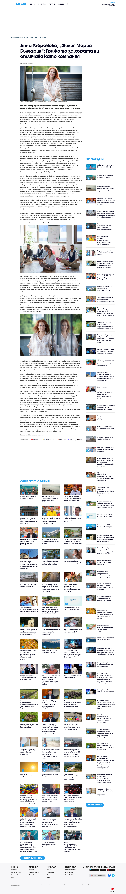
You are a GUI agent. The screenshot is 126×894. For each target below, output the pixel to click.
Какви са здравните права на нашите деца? (72, 562)
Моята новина (15, 875)
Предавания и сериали (36, 875)
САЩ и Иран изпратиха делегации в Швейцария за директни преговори (105, 351)
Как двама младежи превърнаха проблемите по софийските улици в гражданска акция (73, 726)
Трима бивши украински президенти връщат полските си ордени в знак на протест (105, 550)
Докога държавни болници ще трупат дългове (49, 844)
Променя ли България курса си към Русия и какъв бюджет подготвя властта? (29, 520)
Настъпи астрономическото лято (27, 775)
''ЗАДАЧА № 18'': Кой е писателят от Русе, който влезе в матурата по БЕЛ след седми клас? (50, 822)
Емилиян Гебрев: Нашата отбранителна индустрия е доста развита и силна (51, 520)
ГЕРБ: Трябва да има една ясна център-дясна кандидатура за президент (51, 631)
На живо (61, 4)
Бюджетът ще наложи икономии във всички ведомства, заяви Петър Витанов (28, 542)
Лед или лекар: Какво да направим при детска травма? (105, 449)
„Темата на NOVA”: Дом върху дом (50, 775)
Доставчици (52, 884)
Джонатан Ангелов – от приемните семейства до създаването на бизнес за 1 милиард (105, 264)
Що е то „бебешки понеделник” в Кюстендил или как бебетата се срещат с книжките (72, 588)
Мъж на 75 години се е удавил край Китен (28, 585)
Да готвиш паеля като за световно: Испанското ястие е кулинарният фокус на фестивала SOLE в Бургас (28, 655)
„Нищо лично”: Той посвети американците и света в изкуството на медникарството (29, 610)
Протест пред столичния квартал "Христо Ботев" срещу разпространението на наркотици (29, 564)
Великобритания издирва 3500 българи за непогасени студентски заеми (105, 628)
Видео (13, 877)
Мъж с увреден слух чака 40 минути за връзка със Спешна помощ (73, 630)
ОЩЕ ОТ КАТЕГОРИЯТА (33, 858)
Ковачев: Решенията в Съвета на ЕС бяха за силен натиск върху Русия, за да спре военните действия (28, 822)
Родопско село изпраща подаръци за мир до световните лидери (50, 562)
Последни (14, 869)
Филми (49, 877)
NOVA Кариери (69, 872)
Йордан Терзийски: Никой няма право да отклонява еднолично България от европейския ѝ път (73, 822)
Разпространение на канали (33, 884)
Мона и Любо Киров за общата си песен (28, 497)
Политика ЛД (80, 884)
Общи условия (65, 884)
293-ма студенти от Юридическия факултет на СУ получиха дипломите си (73, 798)
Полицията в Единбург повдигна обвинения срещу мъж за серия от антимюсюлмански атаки (105, 338)
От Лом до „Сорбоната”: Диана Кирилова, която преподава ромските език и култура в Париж (105, 311)
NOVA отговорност (70, 869)
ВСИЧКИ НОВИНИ (95, 805)
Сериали (49, 875)
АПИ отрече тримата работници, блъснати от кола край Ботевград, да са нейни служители (50, 588)
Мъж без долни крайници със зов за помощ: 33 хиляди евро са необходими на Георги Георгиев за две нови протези (51, 680)
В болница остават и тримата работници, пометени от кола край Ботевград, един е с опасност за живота (72, 752)
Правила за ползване (88, 884)
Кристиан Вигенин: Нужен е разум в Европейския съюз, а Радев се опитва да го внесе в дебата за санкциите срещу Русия (29, 847)
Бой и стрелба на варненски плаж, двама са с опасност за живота (50, 499)
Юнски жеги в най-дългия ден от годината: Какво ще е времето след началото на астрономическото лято (51, 753)
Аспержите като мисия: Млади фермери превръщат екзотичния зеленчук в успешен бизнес (29, 704)
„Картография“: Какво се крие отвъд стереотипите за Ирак (106, 299)
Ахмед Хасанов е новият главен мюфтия (72, 676)
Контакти (58, 884)
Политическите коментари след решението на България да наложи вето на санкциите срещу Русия (29, 799)
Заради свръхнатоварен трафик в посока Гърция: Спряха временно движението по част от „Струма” (73, 847)
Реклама (13, 884)
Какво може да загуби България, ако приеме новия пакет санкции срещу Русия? (50, 798)
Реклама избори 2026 (20, 884)
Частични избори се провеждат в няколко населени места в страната (28, 751)
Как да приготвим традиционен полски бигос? (104, 418)
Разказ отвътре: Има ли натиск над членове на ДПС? (72, 519)
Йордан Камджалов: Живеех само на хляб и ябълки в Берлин (28, 677)
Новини (32, 4)
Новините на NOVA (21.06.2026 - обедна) (104, 525)
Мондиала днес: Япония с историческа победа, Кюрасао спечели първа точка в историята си (106, 214)
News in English (69, 875)
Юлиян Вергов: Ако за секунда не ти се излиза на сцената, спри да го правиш (72, 499)
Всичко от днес (16, 872)
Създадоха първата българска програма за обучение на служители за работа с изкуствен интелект (72, 654)
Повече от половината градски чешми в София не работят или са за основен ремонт (28, 631)
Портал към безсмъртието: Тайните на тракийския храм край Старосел (73, 776)
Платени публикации (15, 885)
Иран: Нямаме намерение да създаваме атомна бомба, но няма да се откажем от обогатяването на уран (104, 392)
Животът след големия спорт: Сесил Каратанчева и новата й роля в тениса (105, 362)
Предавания (50, 872)
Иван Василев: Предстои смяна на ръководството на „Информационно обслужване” (51, 704)
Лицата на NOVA (34, 872)
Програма (41, 4)
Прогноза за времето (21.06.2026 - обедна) (72, 608)
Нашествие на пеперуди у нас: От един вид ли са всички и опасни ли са (29, 725)
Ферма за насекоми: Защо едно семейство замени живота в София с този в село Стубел (50, 610)
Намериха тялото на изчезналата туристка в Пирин (50, 541)
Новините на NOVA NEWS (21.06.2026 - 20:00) (106, 166)
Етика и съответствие (100, 884)
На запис (51, 4)
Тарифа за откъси (44, 884)
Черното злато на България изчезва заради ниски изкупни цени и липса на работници (73, 703)
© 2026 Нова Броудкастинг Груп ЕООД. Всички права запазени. (24, 889)
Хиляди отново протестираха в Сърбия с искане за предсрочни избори (104, 574)
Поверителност (72, 884)
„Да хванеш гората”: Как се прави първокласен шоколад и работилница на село (73, 542)
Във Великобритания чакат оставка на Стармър (104, 562)
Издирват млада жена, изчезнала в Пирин (50, 651)
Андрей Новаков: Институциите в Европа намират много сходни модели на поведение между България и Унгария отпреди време (51, 728)
